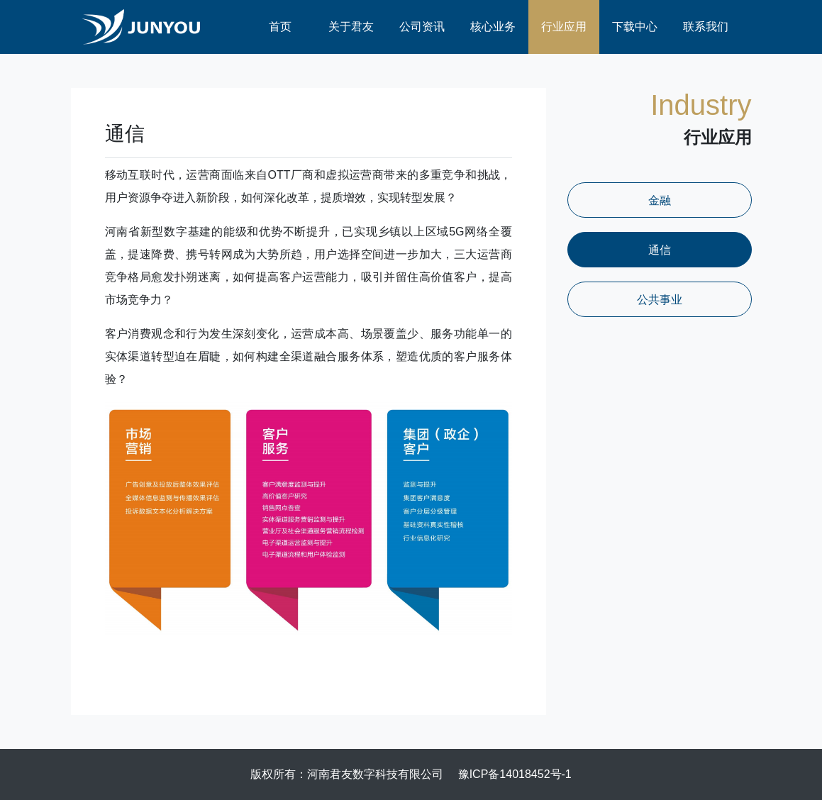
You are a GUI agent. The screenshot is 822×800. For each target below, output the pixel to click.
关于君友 (351, 27)
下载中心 (634, 27)
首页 (280, 27)
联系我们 (705, 27)
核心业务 (493, 27)
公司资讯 (422, 27)
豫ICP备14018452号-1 (515, 774)
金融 (659, 200)
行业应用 (564, 27)
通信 (659, 250)
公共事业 (659, 300)
